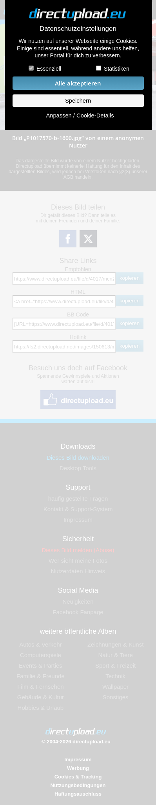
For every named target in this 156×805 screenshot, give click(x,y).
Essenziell (48, 69)
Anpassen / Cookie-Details (80, 115)
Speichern (78, 101)
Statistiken (116, 69)
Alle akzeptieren (78, 83)
